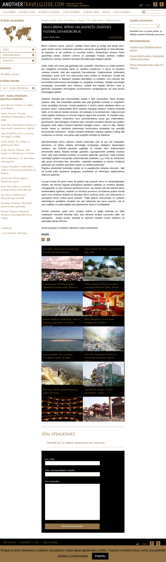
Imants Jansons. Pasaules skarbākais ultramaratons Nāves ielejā (17, 116)
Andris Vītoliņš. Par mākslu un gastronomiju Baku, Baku (103, 250)
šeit (101, 158)
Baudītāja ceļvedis (10, 74)
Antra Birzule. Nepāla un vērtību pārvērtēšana (17, 107)
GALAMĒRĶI (9, 12)
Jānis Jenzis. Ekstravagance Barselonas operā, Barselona (60, 391)
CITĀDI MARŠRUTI (71, 12)
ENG (147, 5)
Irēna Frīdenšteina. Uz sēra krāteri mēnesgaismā (17, 160)
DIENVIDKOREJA (11, 55)
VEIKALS (106, 12)
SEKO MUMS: (50, 542)
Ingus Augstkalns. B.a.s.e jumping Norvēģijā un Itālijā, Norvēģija (57, 356)
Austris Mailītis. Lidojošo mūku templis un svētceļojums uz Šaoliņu (18, 152)
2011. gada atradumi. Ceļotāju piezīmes (15, 89)
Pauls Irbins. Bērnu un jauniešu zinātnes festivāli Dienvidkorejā (16, 188)
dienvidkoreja (70, 20)
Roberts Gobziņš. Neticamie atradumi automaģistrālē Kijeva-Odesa (17, 214)
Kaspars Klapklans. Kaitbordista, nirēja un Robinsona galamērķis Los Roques (18, 170)
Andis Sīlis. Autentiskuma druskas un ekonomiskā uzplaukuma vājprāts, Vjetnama (100, 357)
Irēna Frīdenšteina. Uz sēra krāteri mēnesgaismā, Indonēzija (99, 321)
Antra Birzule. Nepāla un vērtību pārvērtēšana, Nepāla (99, 391)
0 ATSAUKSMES (115, 37)
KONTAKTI (25, 542)
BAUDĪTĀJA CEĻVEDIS (49, 12)
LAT (141, 5)
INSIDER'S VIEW (91, 12)
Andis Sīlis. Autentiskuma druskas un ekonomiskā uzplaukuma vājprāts (18, 127)
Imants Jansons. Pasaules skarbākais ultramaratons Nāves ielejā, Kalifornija (60, 286)
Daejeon (8, 61)
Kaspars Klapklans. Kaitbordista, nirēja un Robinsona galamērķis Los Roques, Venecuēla (61, 322)
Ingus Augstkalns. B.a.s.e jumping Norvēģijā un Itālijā (17, 135)
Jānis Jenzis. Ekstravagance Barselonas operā (14, 180)
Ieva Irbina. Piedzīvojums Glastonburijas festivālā (13, 197)
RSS (37, 542)
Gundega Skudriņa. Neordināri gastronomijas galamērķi (16, 205)
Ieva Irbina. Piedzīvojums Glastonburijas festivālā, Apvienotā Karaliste (61, 250)
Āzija (6, 50)
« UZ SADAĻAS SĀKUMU (14, 233)
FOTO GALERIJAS (122, 12)
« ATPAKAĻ (6, 228)
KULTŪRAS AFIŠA (27, 12)
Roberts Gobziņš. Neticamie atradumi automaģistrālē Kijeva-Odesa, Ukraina (102, 286)
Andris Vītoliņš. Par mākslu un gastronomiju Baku (15, 143)
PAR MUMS (9, 542)
